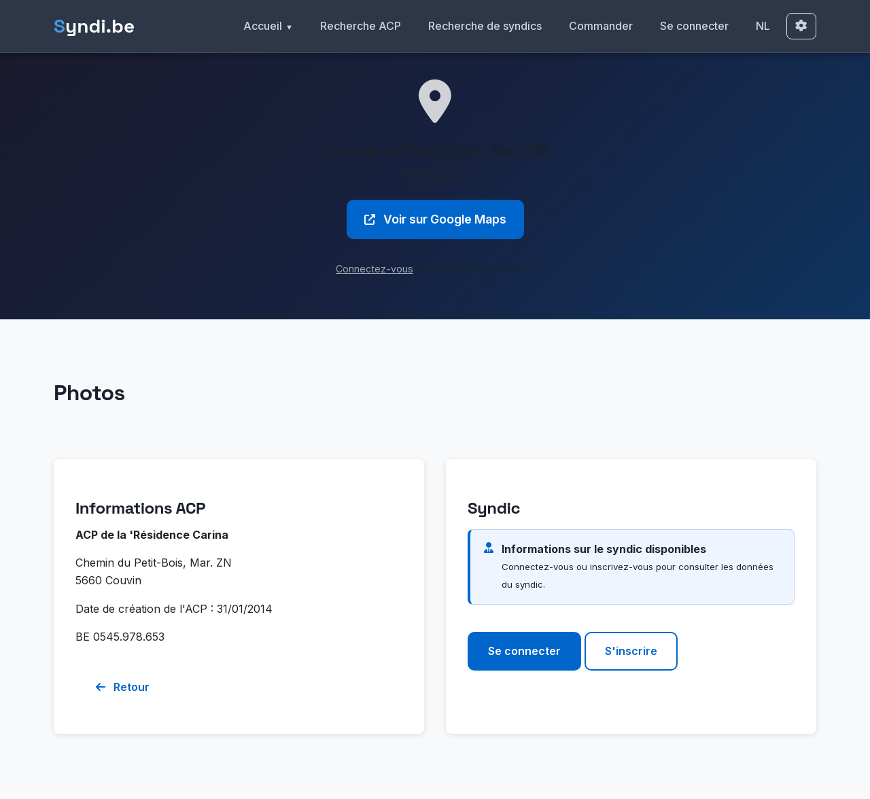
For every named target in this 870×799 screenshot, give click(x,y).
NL (763, 26)
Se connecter (694, 26)
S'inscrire (631, 651)
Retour (123, 687)
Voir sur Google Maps (435, 219)
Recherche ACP (360, 26)
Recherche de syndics (485, 26)
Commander (601, 26)
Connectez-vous (374, 268)
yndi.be (94, 26)
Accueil (262, 26)
